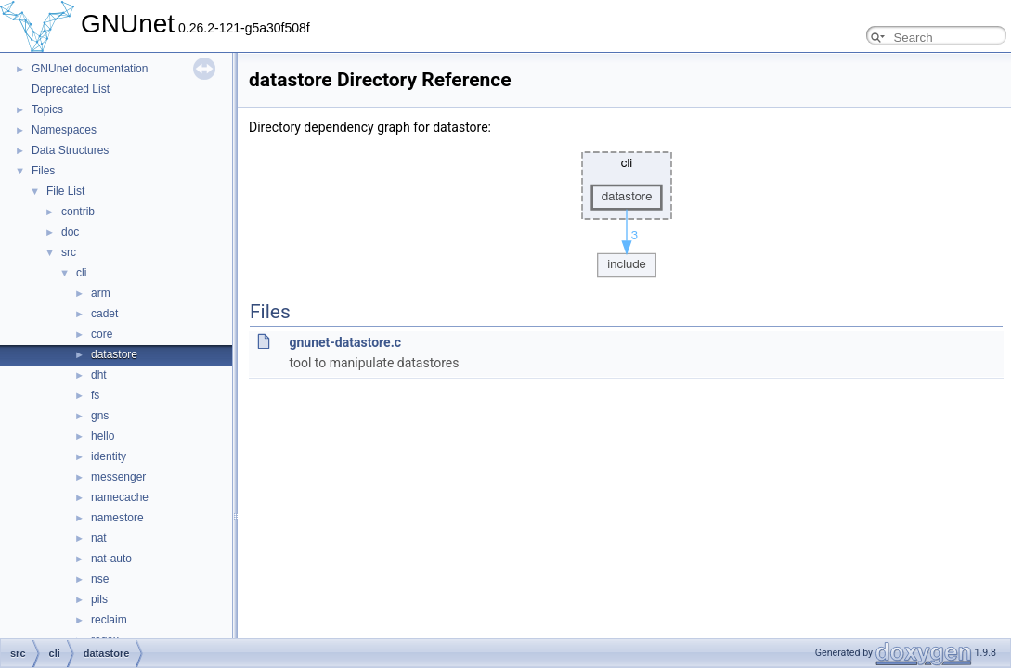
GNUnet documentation (90, 68)
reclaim (109, 619)
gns (100, 415)
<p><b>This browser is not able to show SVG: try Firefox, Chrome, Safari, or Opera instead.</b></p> (626, 209)
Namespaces (64, 129)
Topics (47, 109)
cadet (104, 313)
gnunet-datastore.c (345, 342)
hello (102, 436)
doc (70, 231)
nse (100, 578)
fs (95, 395)
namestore (117, 517)
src (68, 252)
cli (81, 272)
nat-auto (111, 558)
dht (99, 374)
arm (100, 293)
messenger (118, 476)
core (101, 334)
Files (43, 170)
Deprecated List (71, 89)
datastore (114, 354)
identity (108, 456)
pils (99, 599)
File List (65, 191)
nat (99, 538)
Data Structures (70, 150)
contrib (78, 211)
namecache (120, 497)
